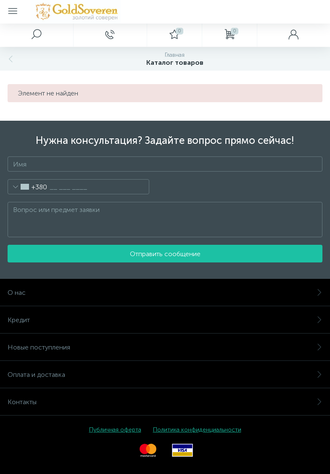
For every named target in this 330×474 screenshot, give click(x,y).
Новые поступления (165, 347)
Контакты (165, 402)
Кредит (165, 320)
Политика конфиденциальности (197, 429)
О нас (165, 293)
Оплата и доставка (165, 375)
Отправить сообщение (165, 254)
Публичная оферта (115, 429)
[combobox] (27, 187)
